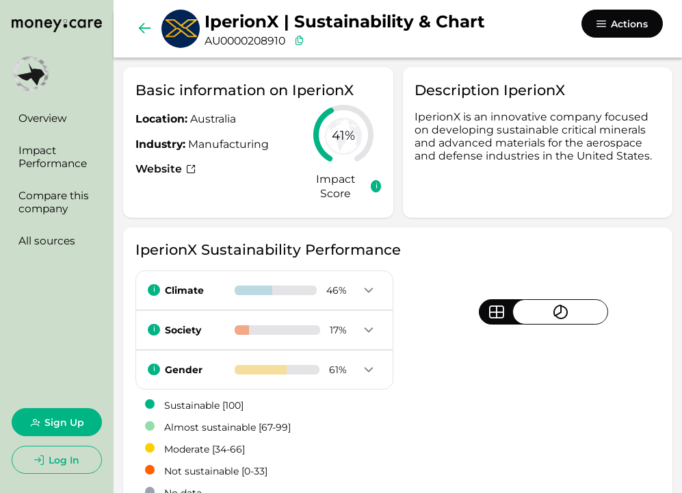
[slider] (343, 135)
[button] (368, 291)
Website (165, 168)
